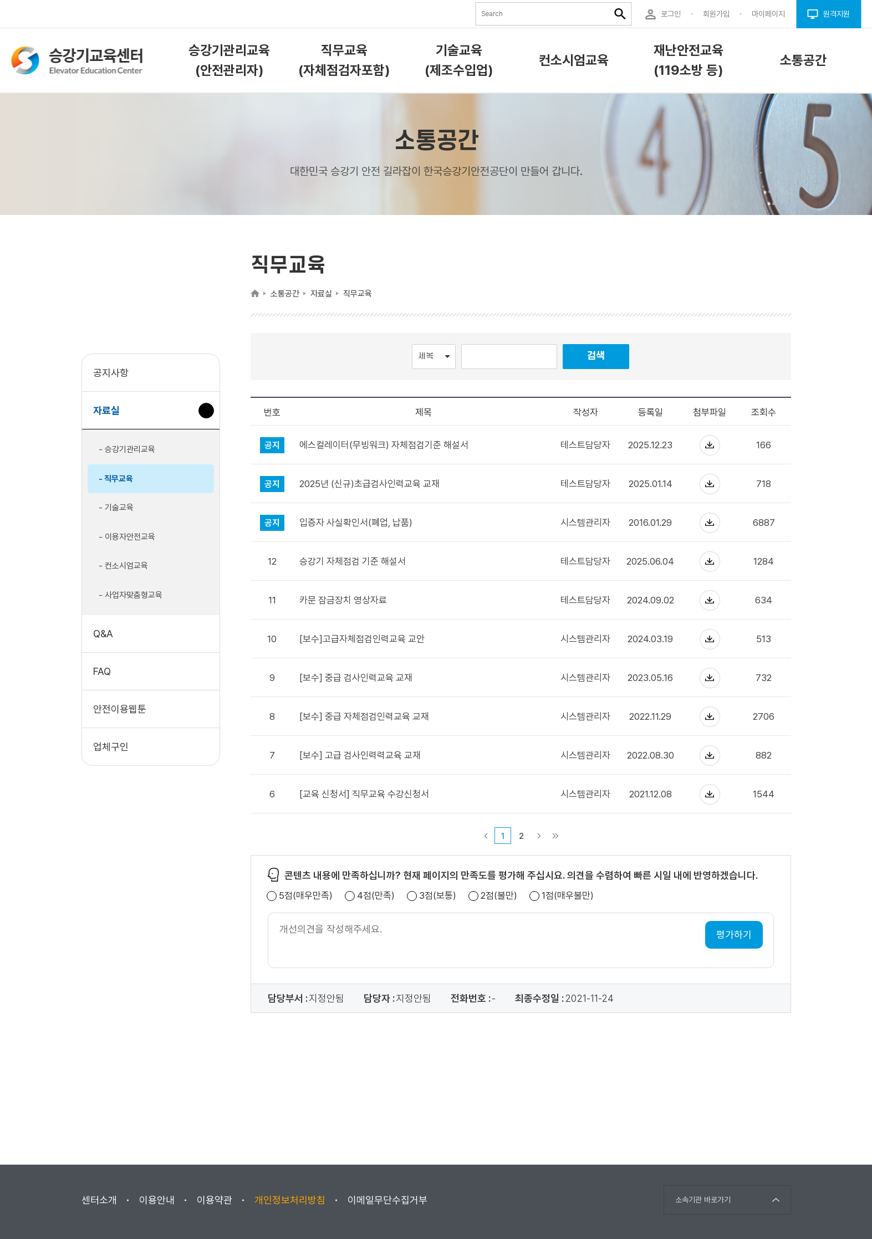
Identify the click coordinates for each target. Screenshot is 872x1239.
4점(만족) (376, 896)
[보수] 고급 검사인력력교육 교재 (360, 755)
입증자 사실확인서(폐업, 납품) (355, 523)
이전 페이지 (485, 835)
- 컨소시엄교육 (123, 566)
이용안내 (157, 1200)
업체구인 (111, 746)
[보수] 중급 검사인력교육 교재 (355, 678)
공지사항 (111, 372)
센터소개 (99, 1200)
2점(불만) (499, 896)
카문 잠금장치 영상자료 (343, 600)
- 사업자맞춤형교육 (130, 595)
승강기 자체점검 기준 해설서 (352, 561)
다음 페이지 (539, 835)
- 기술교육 (116, 508)
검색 (596, 356)
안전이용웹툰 (119, 709)
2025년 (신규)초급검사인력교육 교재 (369, 484)
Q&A (103, 633)
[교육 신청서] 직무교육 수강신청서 (364, 794)
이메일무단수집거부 (387, 1200)
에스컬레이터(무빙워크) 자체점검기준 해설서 (383, 445)
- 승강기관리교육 (127, 449)
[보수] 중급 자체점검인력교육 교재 (364, 716)
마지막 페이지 (555, 835)
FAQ (102, 671)
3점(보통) (437, 896)
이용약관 (214, 1200)
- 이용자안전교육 (127, 537)
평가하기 (734, 934)
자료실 (110, 415)
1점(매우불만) (568, 896)
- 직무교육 (116, 479)
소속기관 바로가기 (703, 1199)
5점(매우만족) (306, 896)
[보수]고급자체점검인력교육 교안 (362, 639)
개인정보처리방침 (289, 1200)
